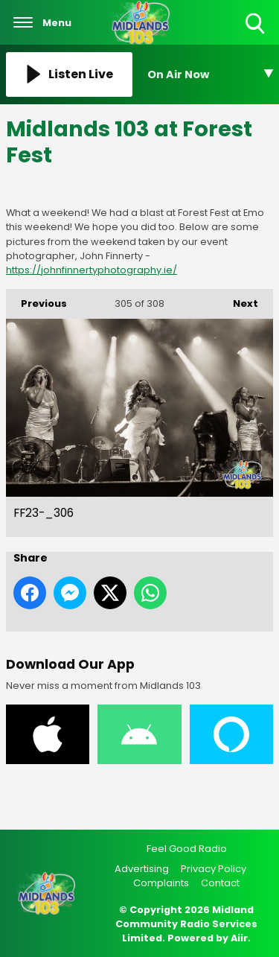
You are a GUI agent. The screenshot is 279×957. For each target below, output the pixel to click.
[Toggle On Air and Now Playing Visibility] (210, 74)
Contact (220, 883)
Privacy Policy (213, 869)
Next (238, 300)
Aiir (239, 938)
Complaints (161, 883)
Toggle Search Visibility (256, 24)
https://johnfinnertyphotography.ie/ (91, 270)
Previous (36, 300)
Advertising (142, 869)
